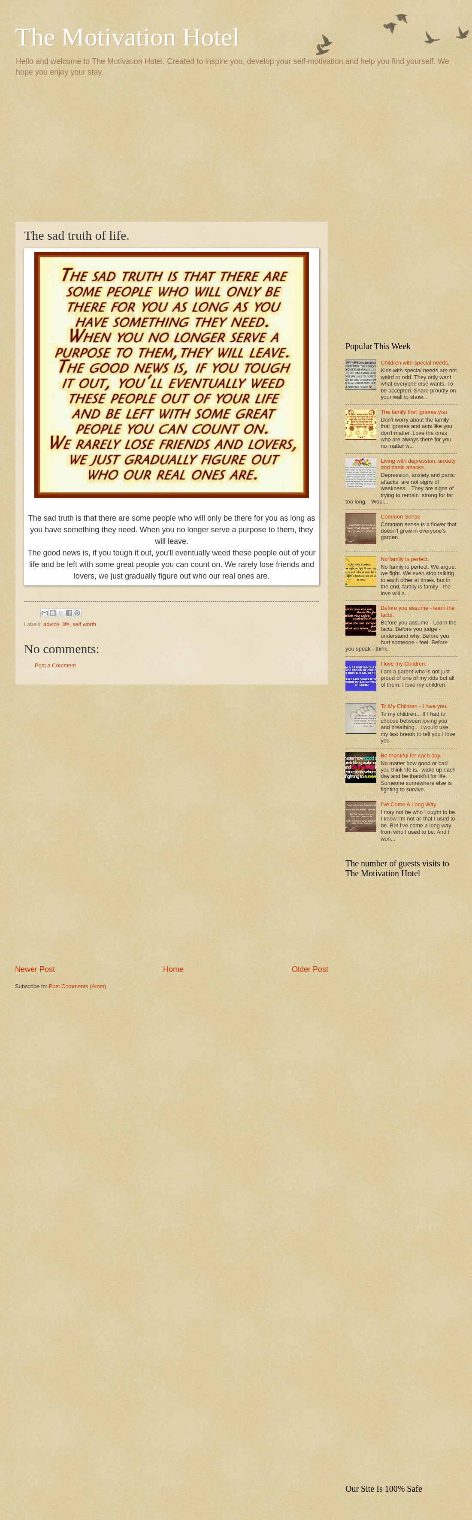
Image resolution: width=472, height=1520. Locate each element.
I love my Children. (404, 663)
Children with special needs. (415, 362)
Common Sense (400, 516)
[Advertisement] (236, 148)
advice (51, 624)
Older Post (310, 969)
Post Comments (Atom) (77, 986)
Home (173, 969)
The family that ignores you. (414, 412)
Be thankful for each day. (411, 755)
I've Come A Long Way (408, 804)
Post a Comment (55, 665)
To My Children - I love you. (414, 706)
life (65, 624)
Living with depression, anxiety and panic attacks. (418, 464)
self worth (84, 624)
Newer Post (35, 969)
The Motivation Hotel (127, 37)
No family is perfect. (405, 559)
